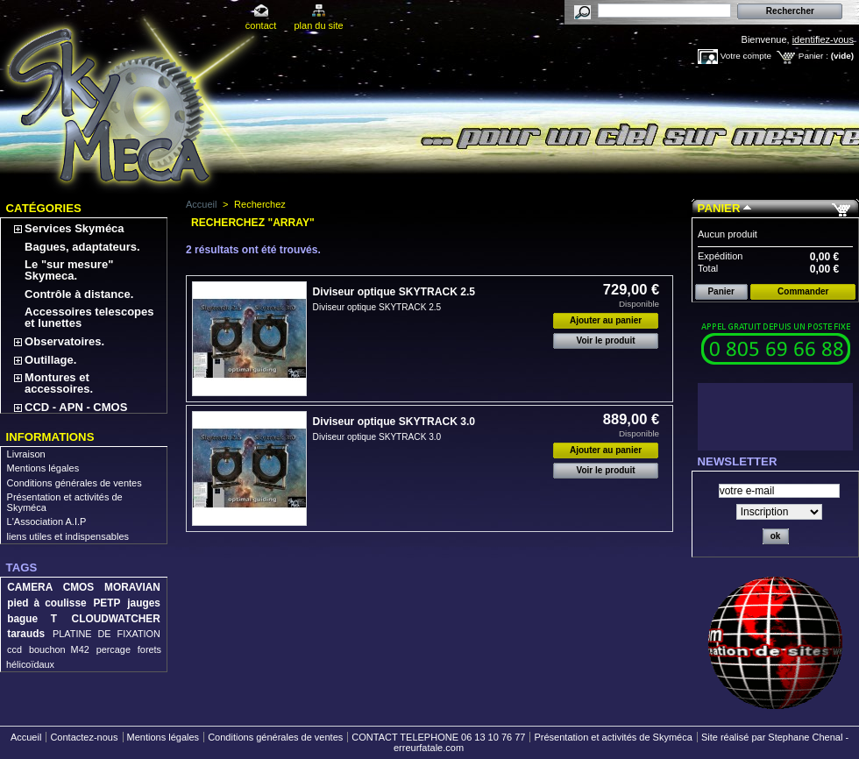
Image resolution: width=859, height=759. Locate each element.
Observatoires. (64, 341)
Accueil (201, 204)
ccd (14, 649)
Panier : (813, 55)
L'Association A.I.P (47, 521)
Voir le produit (606, 340)
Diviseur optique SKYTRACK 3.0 (394, 421)
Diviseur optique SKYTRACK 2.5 (394, 292)
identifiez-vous (823, 39)
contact (260, 25)
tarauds (26, 634)
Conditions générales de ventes (74, 483)
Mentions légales (43, 468)
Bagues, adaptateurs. (82, 246)
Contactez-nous (83, 737)
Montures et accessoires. (59, 383)
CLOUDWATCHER (116, 619)
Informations (50, 436)
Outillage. (50, 359)
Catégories (44, 208)
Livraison (26, 454)
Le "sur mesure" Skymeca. (69, 270)
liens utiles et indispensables (68, 536)
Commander (802, 291)
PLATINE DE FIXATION (106, 633)
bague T (32, 619)
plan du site (318, 25)
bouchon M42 (59, 649)
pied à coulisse (46, 603)
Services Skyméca (74, 228)
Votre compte (746, 55)
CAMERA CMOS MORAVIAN (83, 587)
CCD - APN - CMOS (76, 407)
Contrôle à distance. (79, 294)
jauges (143, 603)
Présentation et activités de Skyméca (613, 737)
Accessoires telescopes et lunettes (89, 317)
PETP (106, 603)
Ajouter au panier (606, 320)
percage (113, 649)
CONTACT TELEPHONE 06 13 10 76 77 (438, 737)
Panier (719, 208)
